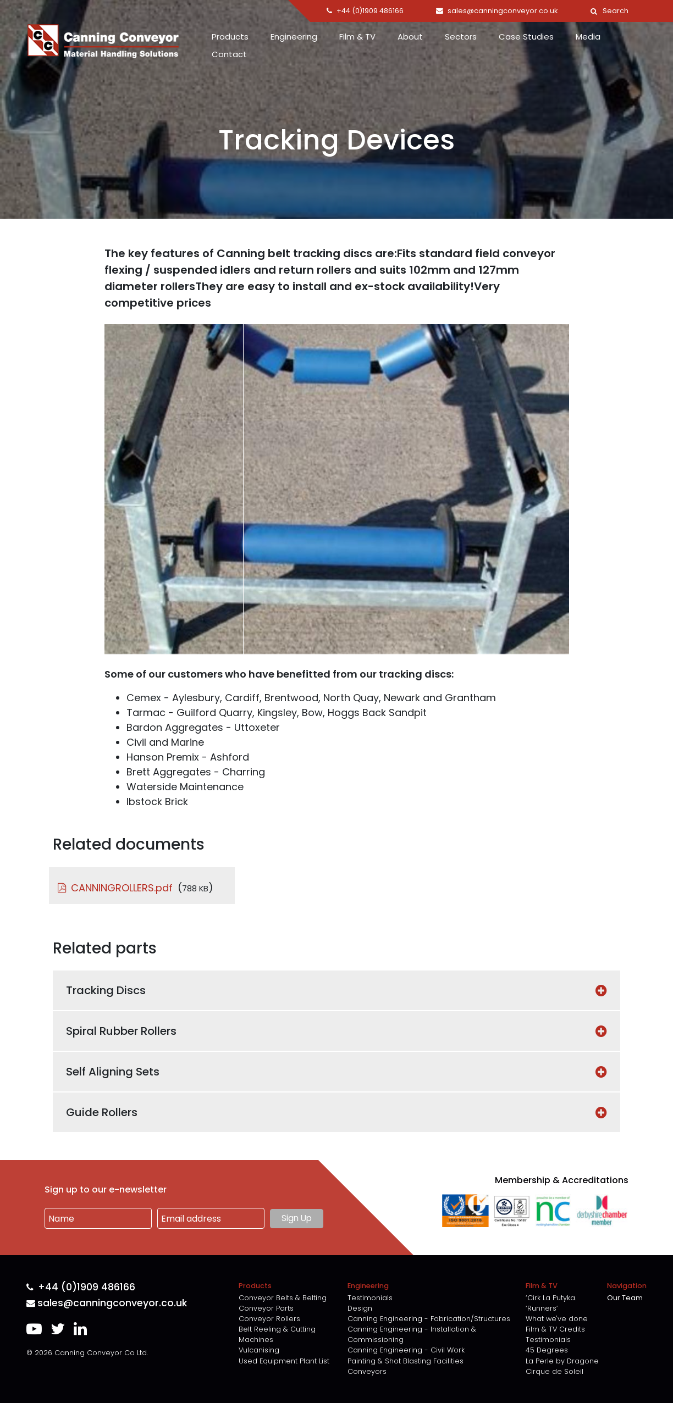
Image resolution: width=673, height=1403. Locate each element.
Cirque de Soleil (554, 1371)
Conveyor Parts (266, 1308)
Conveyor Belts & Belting (283, 1297)
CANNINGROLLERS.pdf (122, 888)
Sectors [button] (461, 36)
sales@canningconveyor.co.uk (106, 1303)
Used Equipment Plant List (284, 1361)
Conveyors (367, 1371)
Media (588, 36)
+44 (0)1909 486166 (80, 1287)
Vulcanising (259, 1350)
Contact (229, 54)
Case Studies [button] (526, 36)
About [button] (410, 36)
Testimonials (370, 1297)
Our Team (625, 1297)
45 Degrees (547, 1350)
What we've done (557, 1318)
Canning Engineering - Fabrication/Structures (428, 1318)
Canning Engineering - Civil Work (406, 1350)
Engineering (294, 36)
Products (230, 36)
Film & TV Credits (555, 1329)
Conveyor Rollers (269, 1318)
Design (359, 1308)
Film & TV (357, 36)
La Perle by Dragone (562, 1361)
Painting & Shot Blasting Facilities (405, 1361)
